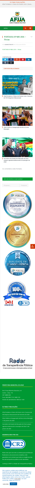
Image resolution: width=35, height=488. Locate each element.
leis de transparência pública (10, 463)
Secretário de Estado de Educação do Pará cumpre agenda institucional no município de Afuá (17, 164)
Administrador (9, 48)
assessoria (15, 459)
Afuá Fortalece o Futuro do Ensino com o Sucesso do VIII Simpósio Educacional (18, 4)
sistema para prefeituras (25, 457)
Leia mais (17, 478)
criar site (13, 457)
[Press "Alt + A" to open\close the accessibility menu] (32, 246)
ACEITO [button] (13, 484)
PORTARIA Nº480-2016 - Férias (11, 53)
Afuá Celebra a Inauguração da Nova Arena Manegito (17, 422)
